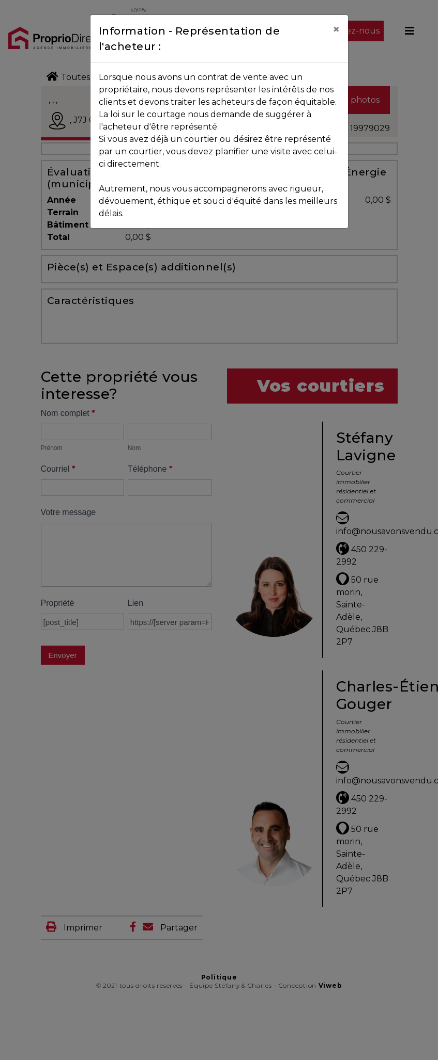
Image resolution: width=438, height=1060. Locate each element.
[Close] (336, 29)
